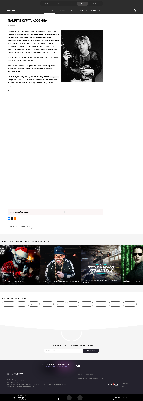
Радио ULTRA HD (80, 397)
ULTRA (82, 3)
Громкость (60, 398)
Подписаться (91, 350)
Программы (61, 10)
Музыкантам (95, 10)
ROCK (58, 3)
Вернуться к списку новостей (20, 226)
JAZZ (70, 3)
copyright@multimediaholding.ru (25, 386)
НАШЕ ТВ (95, 3)
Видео (72, 10)
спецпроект (54, 77)
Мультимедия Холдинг (15, 374)
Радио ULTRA (69, 397)
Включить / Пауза (14, 397)
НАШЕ (46, 3)
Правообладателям (85, 374)
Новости (50, 10)
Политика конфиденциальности (91, 378)
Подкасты (83, 10)
